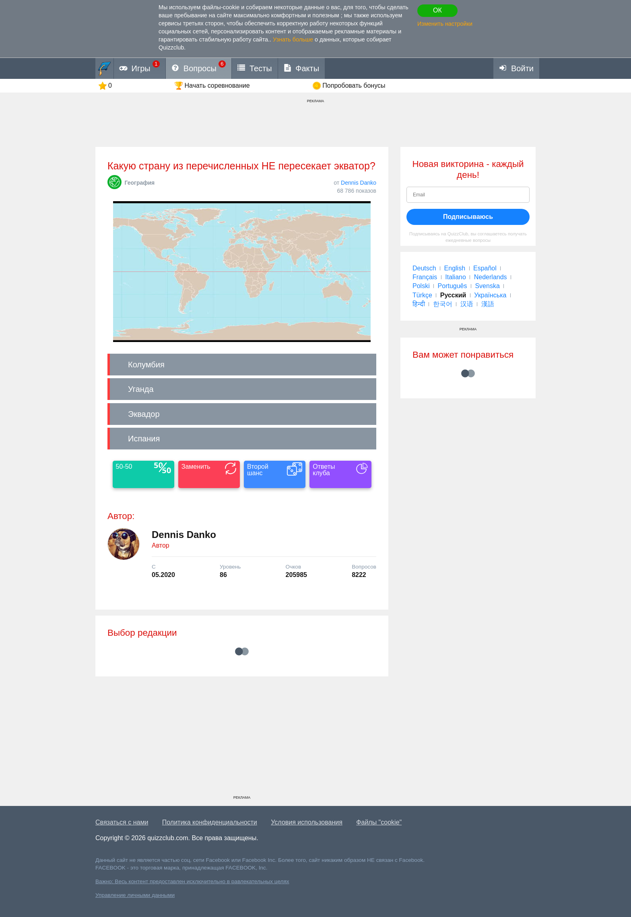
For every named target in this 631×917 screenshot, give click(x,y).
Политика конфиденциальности (209, 822)
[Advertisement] (241, 738)
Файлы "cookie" (379, 822)
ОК (437, 10)
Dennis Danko (358, 182)
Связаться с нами (121, 822)
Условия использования (306, 822)
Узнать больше (293, 39)
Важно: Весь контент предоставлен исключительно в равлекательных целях (192, 881)
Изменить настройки (444, 24)
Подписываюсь (468, 216)
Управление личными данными (135, 895)
